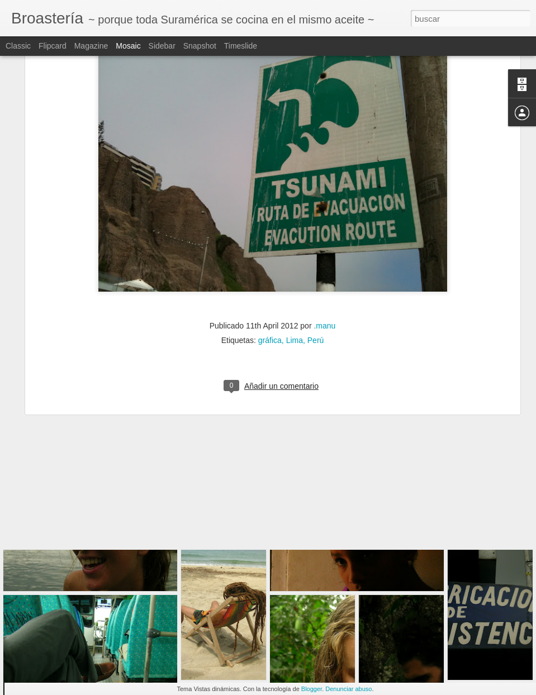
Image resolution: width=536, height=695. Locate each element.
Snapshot (199, 45)
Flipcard (53, 45)
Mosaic (128, 45)
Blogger (311, 689)
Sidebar (162, 45)
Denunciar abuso (348, 689)
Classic (18, 45)
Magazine (91, 45)
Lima (294, 260)
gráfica (270, 260)
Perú (315, 260)
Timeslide (240, 45)
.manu (324, 245)
